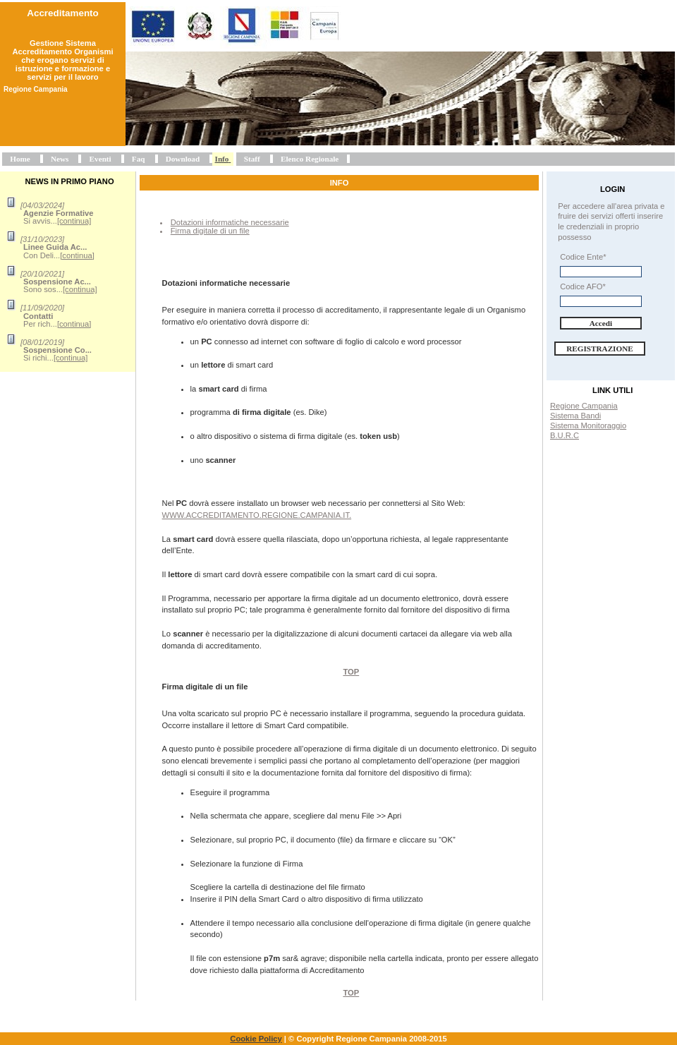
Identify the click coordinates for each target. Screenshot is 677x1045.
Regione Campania (584, 405)
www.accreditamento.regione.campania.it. (257, 515)
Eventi (100, 159)
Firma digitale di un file (210, 230)
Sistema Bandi (575, 415)
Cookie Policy (255, 1038)
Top (351, 672)
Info (222, 159)
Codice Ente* (583, 257)
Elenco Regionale (309, 159)
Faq (138, 159)
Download (183, 159)
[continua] (74, 221)
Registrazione (599, 348)
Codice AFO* (583, 286)
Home (20, 159)
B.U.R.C (564, 435)
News (59, 159)
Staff (252, 159)
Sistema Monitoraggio (588, 425)
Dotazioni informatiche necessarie (230, 222)
